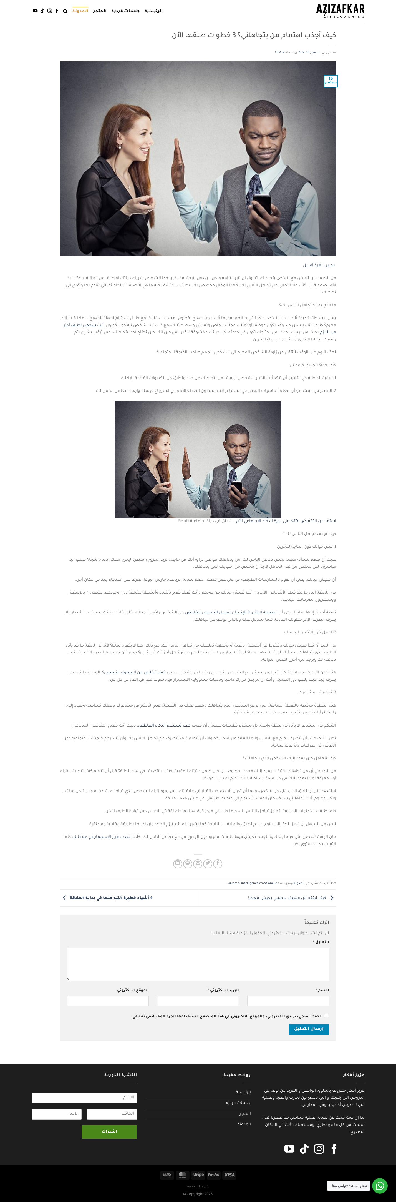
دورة (278, 521)
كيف (161, 673)
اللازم (324, 332)
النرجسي (112, 673)
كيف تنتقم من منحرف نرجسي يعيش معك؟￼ (292, 898)
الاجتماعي (252, 521)
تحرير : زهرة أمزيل (319, 266)
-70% (294, 521)
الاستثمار (103, 837)
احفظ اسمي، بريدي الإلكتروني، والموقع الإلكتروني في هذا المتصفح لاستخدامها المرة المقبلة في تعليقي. (226, 1017)
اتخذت (126, 837)
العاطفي (146, 726)
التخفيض (308, 521)
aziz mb (233, 883)
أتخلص (150, 673)
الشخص (210, 613)
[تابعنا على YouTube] (35, 11)
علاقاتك (79, 837)
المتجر (100, 11)
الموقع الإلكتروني (133, 991)
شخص (89, 326)
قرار (115, 837)
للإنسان (239, 613)
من (333, 332)
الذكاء (267, 521)
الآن (239, 521)
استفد (330, 521)
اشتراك (109, 1132)
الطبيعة (270, 613)
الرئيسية (154, 11)
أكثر (67, 326)
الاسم (322, 991)
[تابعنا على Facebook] (57, 11)
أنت (100, 326)
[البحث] (65, 11)
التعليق (321, 943)
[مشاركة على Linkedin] (177, 863)
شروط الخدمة (198, 1186)
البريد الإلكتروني (223, 991)
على (286, 521)
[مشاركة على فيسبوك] (217, 863)
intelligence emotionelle (259, 883)
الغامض (193, 613)
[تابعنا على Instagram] (49, 11)
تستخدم (174, 726)
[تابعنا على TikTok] (42, 11)
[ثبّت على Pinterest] (187, 863)
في (91, 837)
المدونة (80, 11)
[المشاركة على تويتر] (207, 863)
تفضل (225, 613)
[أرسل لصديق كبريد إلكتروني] (197, 863)
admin (279, 52)
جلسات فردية (126, 11)
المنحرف (128, 673)
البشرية (255, 613)
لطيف (76, 326)
